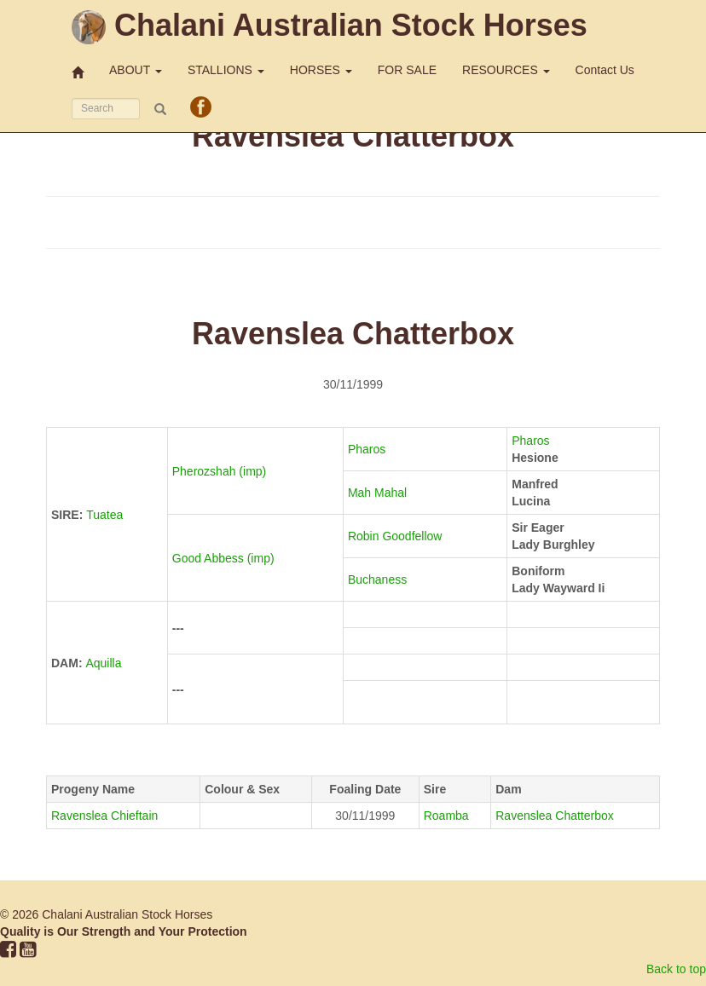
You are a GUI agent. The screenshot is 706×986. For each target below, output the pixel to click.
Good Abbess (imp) (225, 558)
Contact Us (605, 70)
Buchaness (379, 579)
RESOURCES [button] (506, 70)
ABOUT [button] (135, 70)
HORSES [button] (321, 70)
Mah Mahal (379, 492)
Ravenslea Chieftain (104, 815)
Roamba (446, 815)
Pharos (368, 449)
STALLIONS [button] (226, 70)
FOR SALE (407, 70)
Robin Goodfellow (396, 536)
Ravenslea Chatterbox (554, 815)
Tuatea (104, 515)
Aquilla (103, 663)
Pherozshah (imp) (220, 471)
